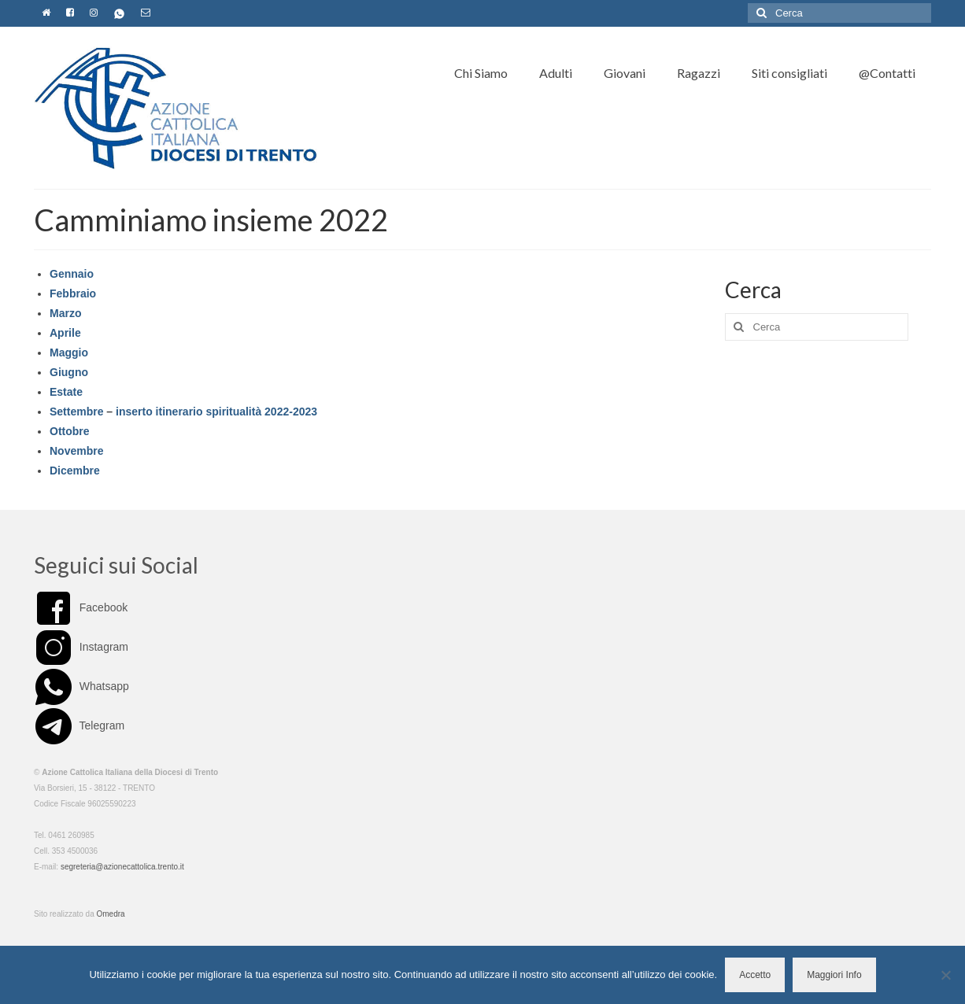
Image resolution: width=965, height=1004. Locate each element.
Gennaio (72, 274)
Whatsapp (81, 686)
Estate (66, 392)
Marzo (65, 313)
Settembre (76, 411)
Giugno (69, 372)
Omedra (111, 914)
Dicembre (75, 470)
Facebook (81, 607)
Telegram (79, 725)
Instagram (81, 646)
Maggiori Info (834, 974)
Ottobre (70, 431)
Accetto (755, 974)
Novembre (76, 451)
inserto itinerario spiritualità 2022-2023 (216, 411)
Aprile (65, 333)
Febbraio (73, 293)
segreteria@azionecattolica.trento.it (122, 866)
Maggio (69, 352)
